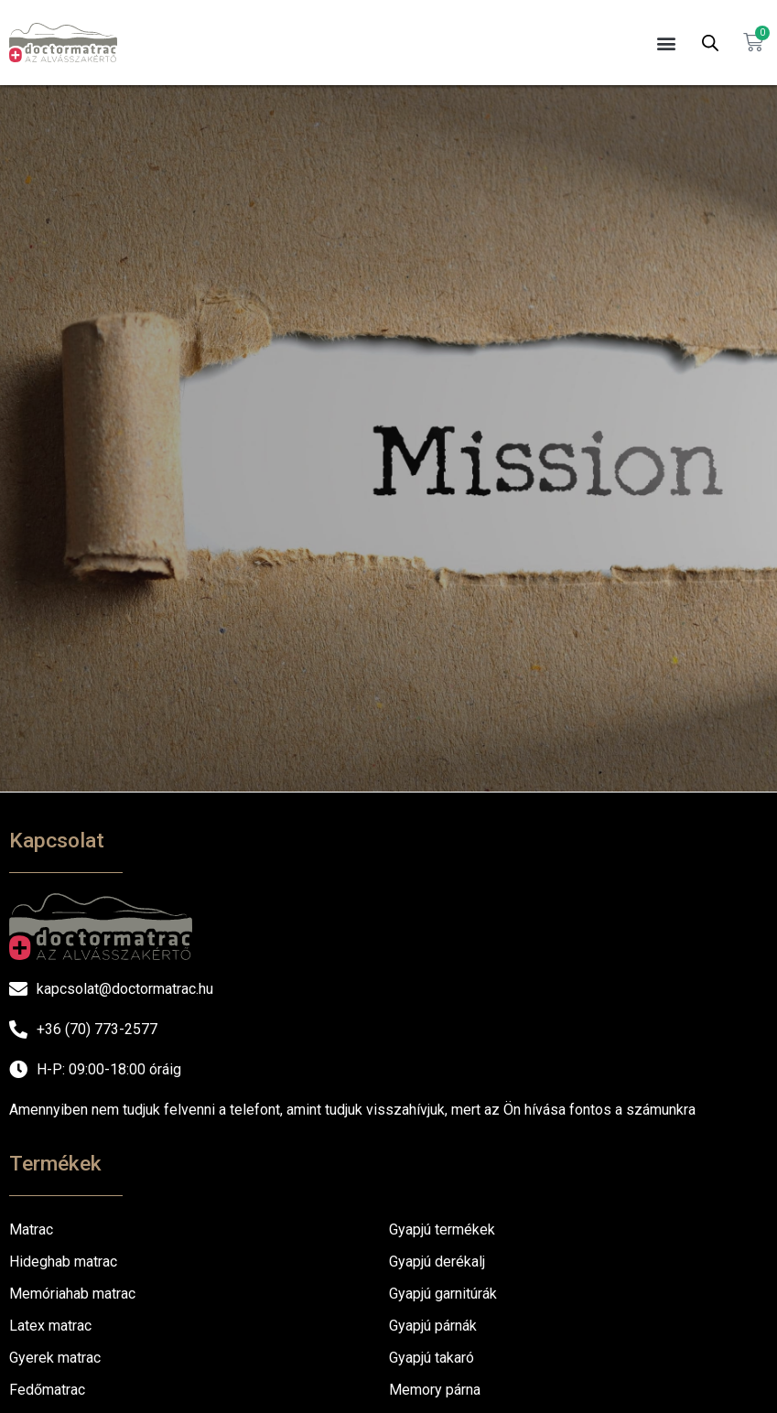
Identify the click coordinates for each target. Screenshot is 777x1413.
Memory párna (434, 1389)
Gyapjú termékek (442, 1229)
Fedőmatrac (47, 1389)
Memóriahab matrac (72, 1293)
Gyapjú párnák (433, 1325)
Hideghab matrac (63, 1261)
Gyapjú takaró (431, 1357)
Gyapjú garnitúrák (443, 1293)
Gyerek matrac (55, 1357)
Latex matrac (50, 1325)
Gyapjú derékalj (437, 1261)
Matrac (31, 1229)
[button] (667, 42)
